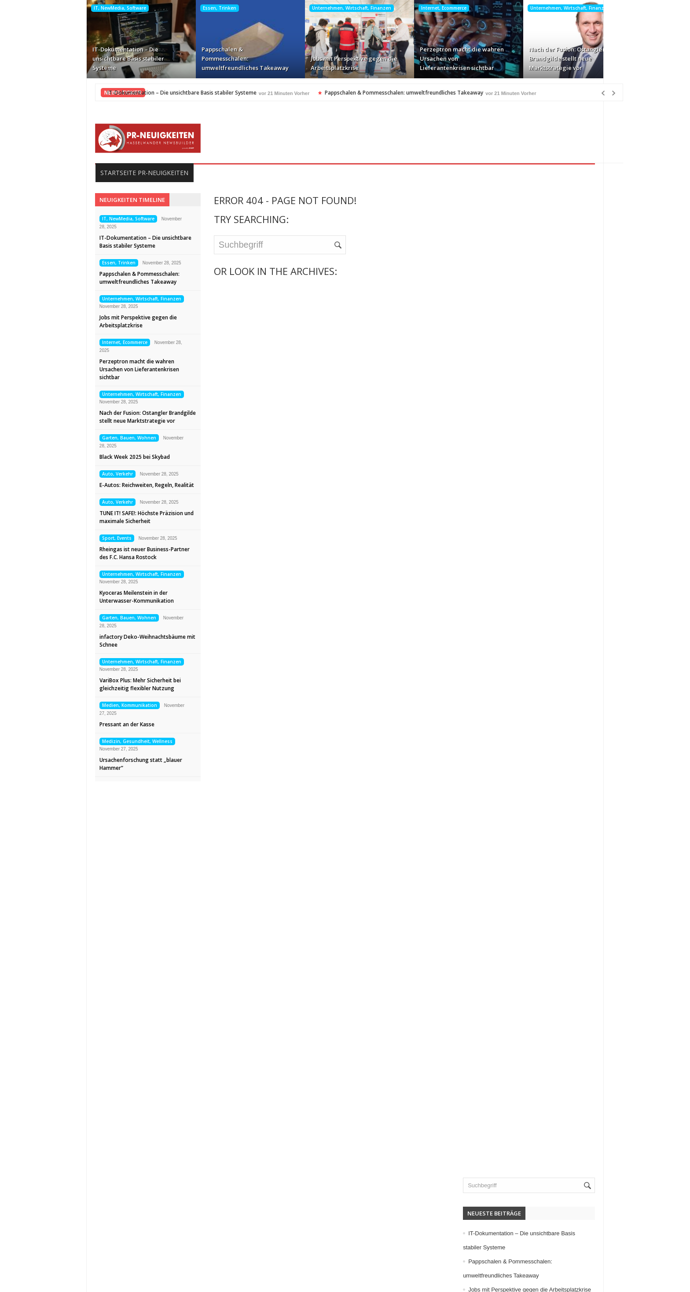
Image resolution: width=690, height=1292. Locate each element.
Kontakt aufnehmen (113, 1251)
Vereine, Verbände (507, 757)
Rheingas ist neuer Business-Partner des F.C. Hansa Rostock (130, 553)
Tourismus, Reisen (507, 701)
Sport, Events (102, 538)
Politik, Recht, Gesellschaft (519, 673)
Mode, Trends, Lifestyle (514, 659)
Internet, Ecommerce (429, 8)
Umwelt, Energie (505, 715)
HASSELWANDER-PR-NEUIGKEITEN (405, 1278)
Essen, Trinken (205, 8)
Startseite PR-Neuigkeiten (130, 172)
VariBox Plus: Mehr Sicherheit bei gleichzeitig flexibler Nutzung (126, 684)
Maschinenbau (502, 617)
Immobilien (497, 546)
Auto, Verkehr (103, 474)
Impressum (101, 1223)
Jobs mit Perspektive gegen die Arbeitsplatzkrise (339, 63)
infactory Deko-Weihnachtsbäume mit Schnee (133, 640)
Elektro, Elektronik (507, 462)
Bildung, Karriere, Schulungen (523, 434)
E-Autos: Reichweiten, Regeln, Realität (132, 485)
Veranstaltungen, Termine (517, 743)
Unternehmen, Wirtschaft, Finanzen (337, 8)
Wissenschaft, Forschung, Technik (529, 772)
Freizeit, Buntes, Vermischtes (522, 504)
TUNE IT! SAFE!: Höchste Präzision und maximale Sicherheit (132, 517)
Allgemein (495, 406)
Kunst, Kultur (500, 589)
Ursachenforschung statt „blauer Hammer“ (126, 764)
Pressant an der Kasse (112, 724)
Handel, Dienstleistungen (516, 532)
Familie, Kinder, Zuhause (516, 490)
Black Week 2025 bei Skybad (120, 457)
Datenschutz (103, 1237)
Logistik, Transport (507, 603)
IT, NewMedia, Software (105, 8)
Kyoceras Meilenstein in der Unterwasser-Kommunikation (122, 596)
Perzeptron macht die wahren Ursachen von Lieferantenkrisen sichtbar (447, 58)
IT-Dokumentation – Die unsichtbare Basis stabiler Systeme (114, 58)
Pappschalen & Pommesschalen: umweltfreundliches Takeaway (230, 58)
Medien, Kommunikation (115, 705)
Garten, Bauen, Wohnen (115, 438)
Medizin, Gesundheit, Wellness (123, 741)
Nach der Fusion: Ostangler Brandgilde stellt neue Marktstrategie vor (552, 58)
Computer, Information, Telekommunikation (540, 448)
